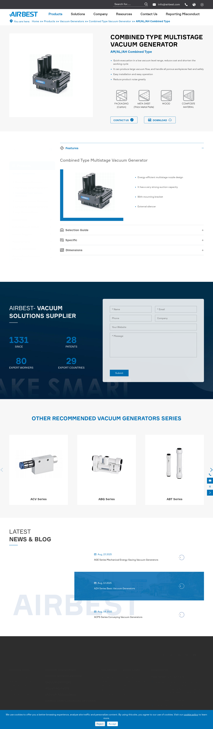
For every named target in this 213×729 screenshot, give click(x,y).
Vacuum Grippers (22, 234)
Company (100, 14)
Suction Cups (20, 219)
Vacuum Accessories (24, 248)
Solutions (78, 14)
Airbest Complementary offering (26, 257)
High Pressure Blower (27, 212)
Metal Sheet (108, 685)
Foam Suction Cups (20, 694)
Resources (124, 14)
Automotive (107, 676)
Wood (104, 689)
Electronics (107, 698)
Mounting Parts (21, 241)
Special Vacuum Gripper (26, 227)
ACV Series (38, 501)
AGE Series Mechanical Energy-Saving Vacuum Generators (129, 559)
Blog (125, 694)
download (160, 120)
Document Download (134, 681)
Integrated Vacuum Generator (31, 201)
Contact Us (148, 14)
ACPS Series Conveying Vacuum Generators (121, 617)
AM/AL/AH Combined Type (153, 21)
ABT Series (174, 501)
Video (126, 689)
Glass (104, 681)
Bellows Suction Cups (21, 681)
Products (55, 14)
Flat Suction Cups (19, 676)
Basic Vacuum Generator (28, 182)
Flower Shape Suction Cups (24, 685)
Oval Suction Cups (19, 689)
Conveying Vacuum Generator (31, 206)
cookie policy (191, 714)
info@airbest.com (169, 4)
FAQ (125, 685)
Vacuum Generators (72, 21)
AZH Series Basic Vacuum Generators (117, 588)
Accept (112, 723)
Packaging (107, 694)
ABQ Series (106, 501)
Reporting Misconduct (183, 14)
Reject (100, 723)
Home (35, 21)
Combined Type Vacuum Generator (110, 21)
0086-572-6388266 (174, 700)
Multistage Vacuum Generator (31, 187)
